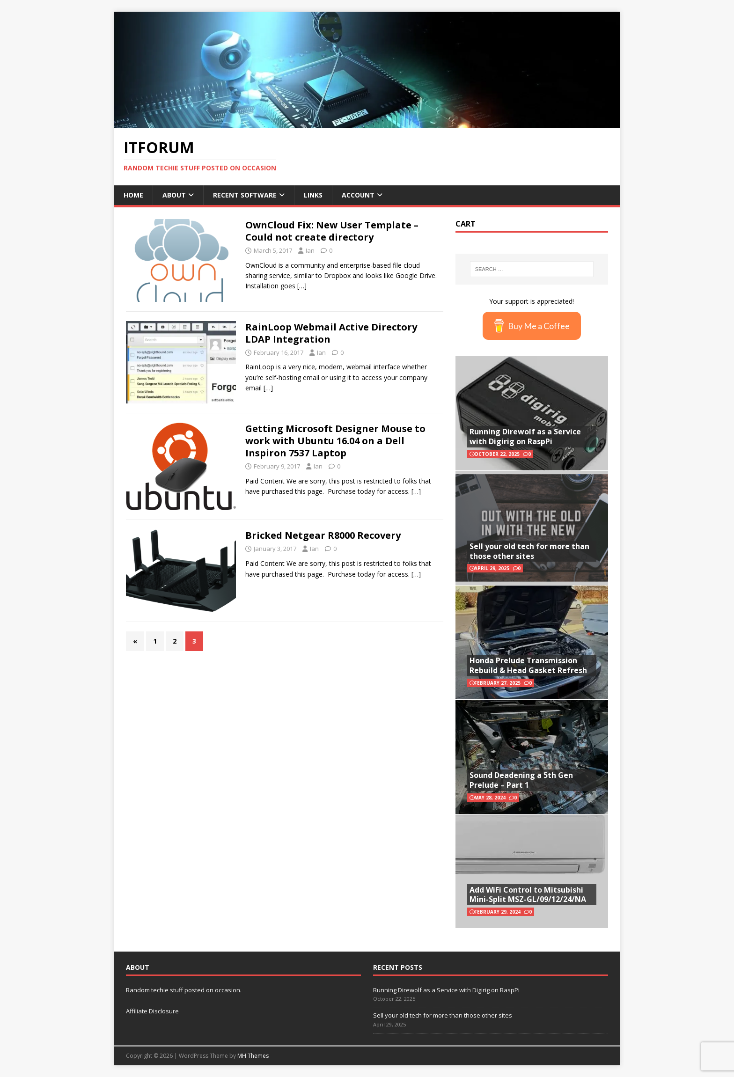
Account (358, 194)
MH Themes (253, 1056)
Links (313, 194)
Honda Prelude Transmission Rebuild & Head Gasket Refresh (528, 665)
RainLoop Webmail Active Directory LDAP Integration (331, 333)
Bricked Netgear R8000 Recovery (323, 535)
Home (133, 194)
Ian (310, 250)
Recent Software (245, 194)
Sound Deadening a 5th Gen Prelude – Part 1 (521, 780)
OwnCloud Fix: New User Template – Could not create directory (331, 231)
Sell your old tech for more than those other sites (529, 551)
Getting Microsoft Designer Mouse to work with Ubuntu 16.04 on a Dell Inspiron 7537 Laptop (335, 440)
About (174, 194)
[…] (302, 285)
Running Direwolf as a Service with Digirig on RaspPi (525, 436)
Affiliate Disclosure (152, 1011)
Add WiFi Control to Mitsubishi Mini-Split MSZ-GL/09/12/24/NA (528, 895)
